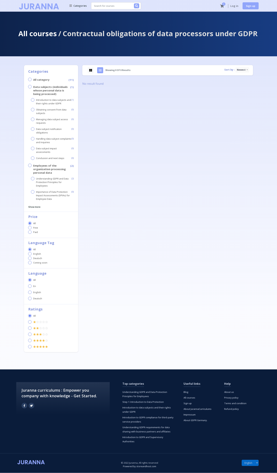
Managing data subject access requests (52, 121)
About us (229, 392)
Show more (34, 207)
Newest (241, 69)
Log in (234, 6)
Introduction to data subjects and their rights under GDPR (53, 102)
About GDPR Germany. (195, 420)
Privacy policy (231, 397)
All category (41, 80)
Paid (35, 232)
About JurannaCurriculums (197, 409)
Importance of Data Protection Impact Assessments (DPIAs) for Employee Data (53, 196)
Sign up (250, 6)
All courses (37, 33)
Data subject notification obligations (49, 131)
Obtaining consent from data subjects (51, 111)
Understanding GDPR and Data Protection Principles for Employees (52, 182)
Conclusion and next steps (50, 158)
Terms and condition (235, 403)
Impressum (190, 414)
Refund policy (231, 409)
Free (35, 227)
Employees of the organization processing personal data (49, 169)
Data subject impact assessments (46, 150)
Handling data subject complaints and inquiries (53, 140)
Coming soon (40, 262)
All (34, 223)
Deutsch (37, 258)
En (34, 286)
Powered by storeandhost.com (139, 466)
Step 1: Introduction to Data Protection (143, 402)
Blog (186, 392)
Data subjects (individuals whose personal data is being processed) (50, 90)
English (37, 254)
